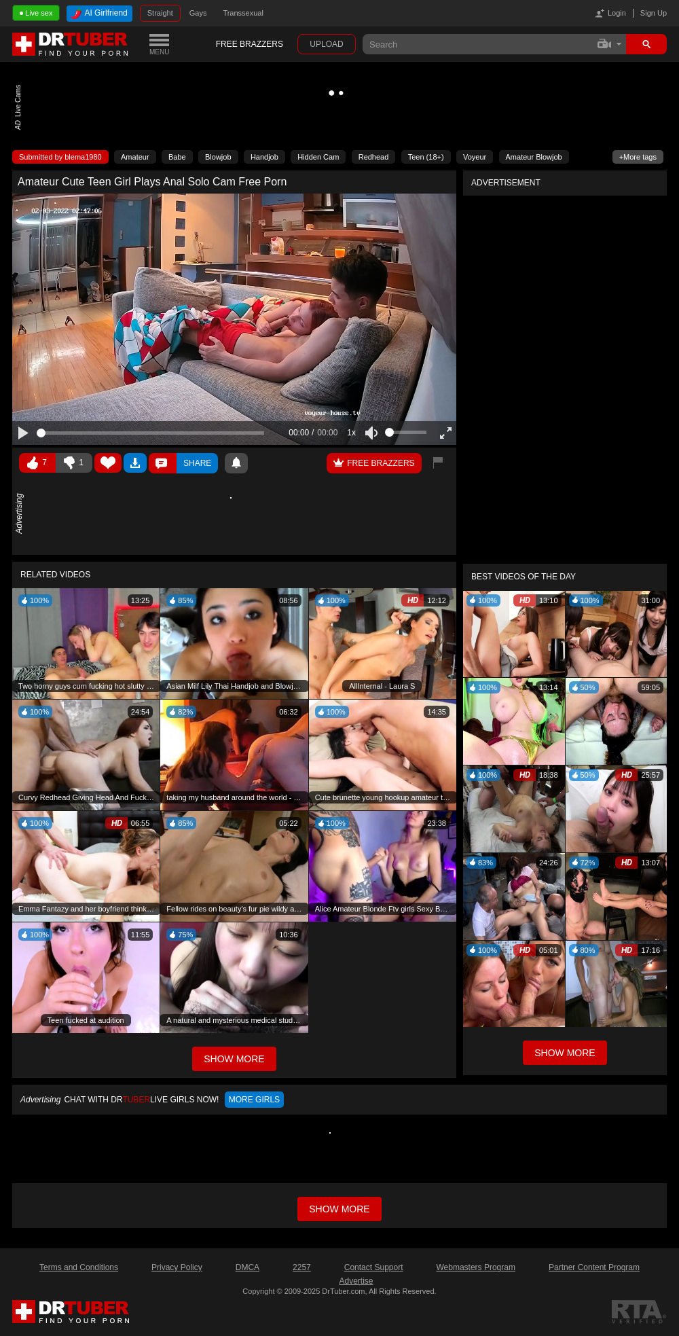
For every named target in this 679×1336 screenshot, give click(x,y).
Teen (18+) (426, 157)
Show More (564, 1052)
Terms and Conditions (78, 1267)
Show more (339, 1209)
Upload (326, 44)
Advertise (356, 1281)
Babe (177, 157)
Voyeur (474, 157)
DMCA (247, 1267)
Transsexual (243, 13)
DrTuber (70, 44)
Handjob (264, 157)
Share (197, 463)
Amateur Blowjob (534, 157)
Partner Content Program (594, 1267)
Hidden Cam (318, 157)
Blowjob (218, 157)
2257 (302, 1267)
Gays (198, 13)
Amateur (135, 157)
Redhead (374, 157)
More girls (254, 1099)
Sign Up (653, 13)
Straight (160, 13)
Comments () (163, 463)
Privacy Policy (176, 1267)
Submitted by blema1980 (60, 157)
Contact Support (373, 1267)
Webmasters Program (475, 1267)
